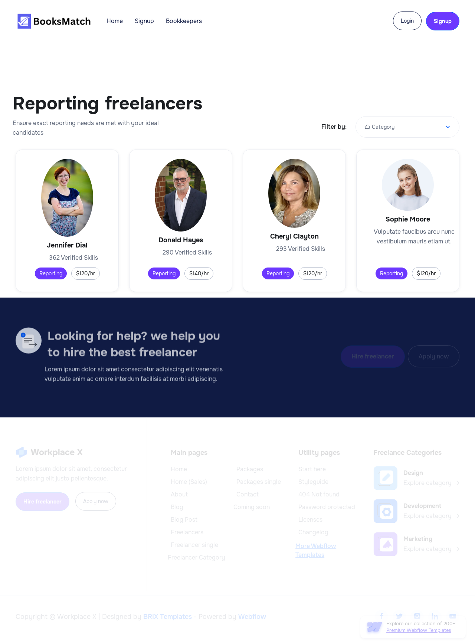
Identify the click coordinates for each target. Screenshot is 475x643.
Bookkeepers (184, 21)
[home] (54, 21)
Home (115, 21)
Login (407, 20)
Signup (144, 21)
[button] (407, 127)
